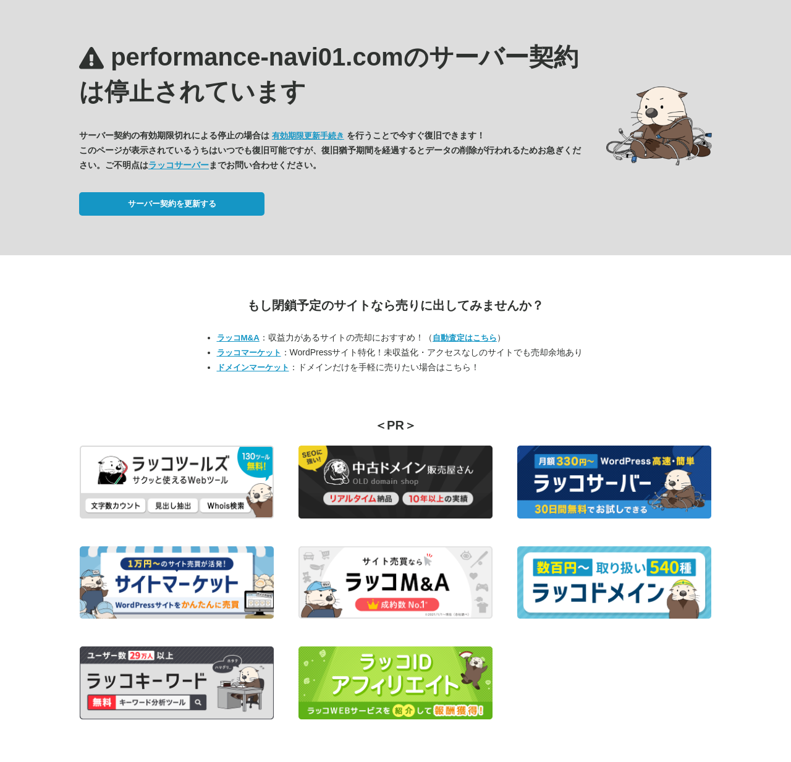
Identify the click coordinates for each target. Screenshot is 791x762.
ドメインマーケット (253, 367)
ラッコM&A (238, 337)
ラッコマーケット (249, 352)
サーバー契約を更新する (172, 203)
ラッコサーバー (178, 165)
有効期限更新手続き (308, 135)
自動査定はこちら (465, 337)
